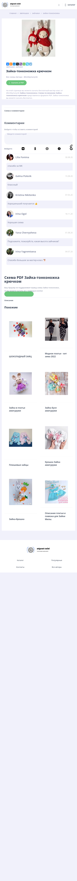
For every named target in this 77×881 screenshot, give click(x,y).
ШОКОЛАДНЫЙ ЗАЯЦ (20, 356)
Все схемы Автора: (14, 77)
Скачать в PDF (16, 82)
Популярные (56, 560)
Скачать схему (19, 294)
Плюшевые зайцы (18, 464)
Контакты (20, 567)
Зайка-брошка (16, 519)
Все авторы (57, 567)
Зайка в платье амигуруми (17, 409)
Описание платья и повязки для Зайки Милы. (55, 516)
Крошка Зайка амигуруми (52, 463)
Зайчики (19, 67)
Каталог (20, 560)
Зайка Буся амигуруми (51, 409)
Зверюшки (10, 67)
